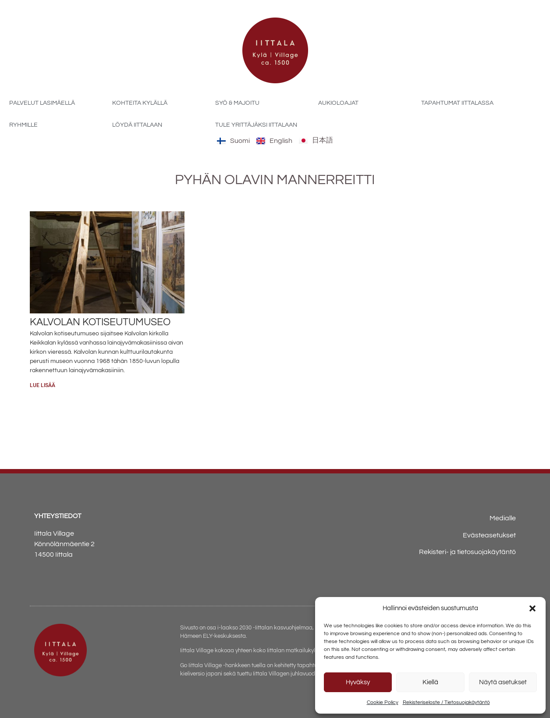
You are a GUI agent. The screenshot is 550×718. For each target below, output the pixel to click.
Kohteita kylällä (139, 103)
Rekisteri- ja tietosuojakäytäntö (467, 551)
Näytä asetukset (503, 682)
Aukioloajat (338, 103)
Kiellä (430, 682)
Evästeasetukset (489, 535)
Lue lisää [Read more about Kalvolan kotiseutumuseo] (42, 385)
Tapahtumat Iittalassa (457, 103)
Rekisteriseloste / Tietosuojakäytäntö (446, 702)
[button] (532, 608)
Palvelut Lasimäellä (42, 103)
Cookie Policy (382, 702)
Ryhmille (23, 125)
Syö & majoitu (237, 103)
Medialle (503, 518)
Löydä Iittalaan (137, 125)
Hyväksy (358, 682)
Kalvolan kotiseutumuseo (100, 322)
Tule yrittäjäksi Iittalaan (256, 125)
